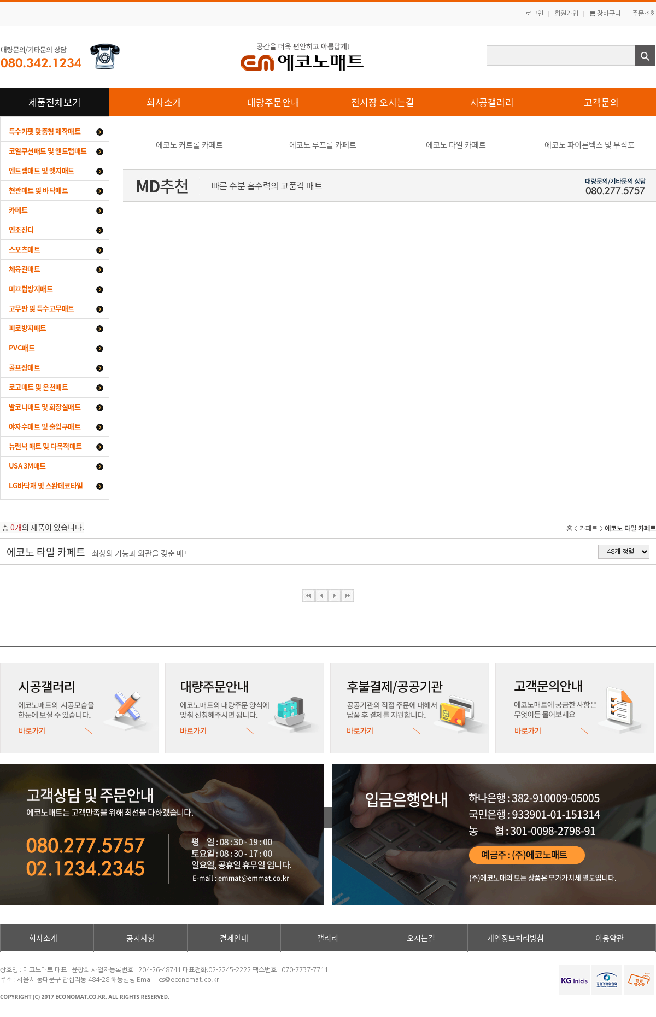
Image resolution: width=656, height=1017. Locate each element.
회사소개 (164, 102)
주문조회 (644, 13)
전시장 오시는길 (382, 102)
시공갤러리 (492, 102)
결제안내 (234, 937)
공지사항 (140, 937)
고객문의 (601, 102)
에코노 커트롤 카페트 (189, 144)
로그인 (534, 13)
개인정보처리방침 (515, 937)
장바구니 (605, 13)
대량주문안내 (273, 102)
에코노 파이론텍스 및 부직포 (589, 144)
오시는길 (421, 937)
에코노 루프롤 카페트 (322, 144)
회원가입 (566, 13)
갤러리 (327, 937)
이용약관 (609, 937)
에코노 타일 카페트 (456, 144)
